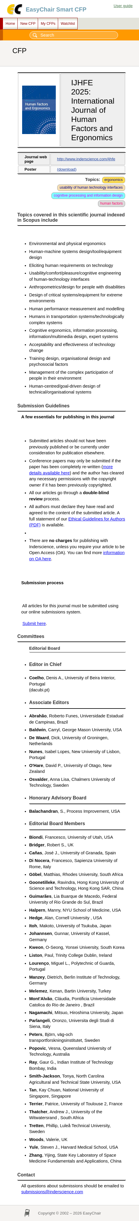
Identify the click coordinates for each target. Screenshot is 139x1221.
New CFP (27, 24)
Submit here (34, 623)
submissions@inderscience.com (52, 1191)
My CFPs (48, 24)
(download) (66, 169)
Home (10, 24)
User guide (123, 6)
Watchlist (68, 24)
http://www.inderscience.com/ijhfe (86, 159)
